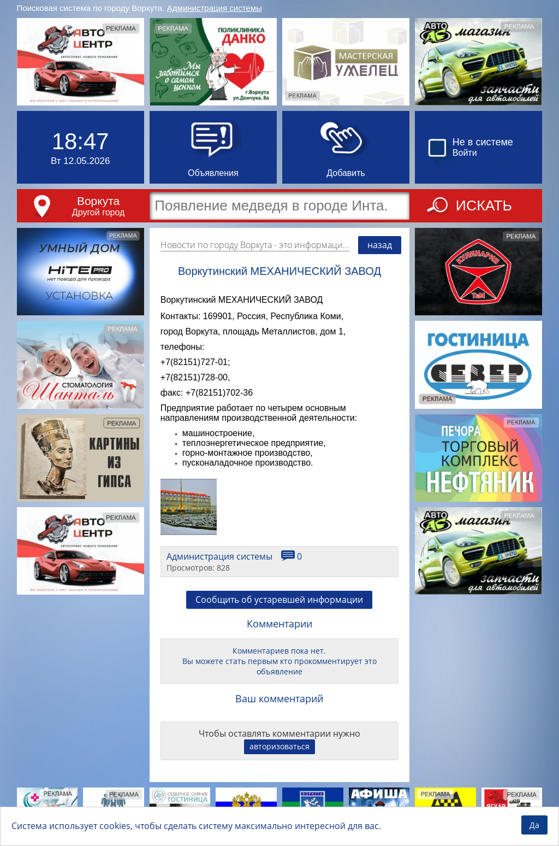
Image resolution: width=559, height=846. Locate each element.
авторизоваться (279, 746)
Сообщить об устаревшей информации (279, 600)
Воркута (98, 201)
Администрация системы (214, 8)
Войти (465, 152)
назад (379, 245)
